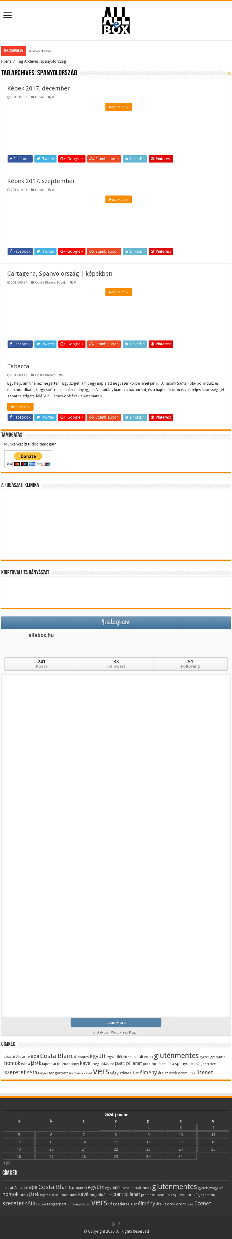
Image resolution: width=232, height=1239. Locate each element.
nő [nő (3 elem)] (112, 1064)
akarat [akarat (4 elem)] (9, 1056)
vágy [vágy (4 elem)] (114, 1072)
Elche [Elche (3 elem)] (127, 1057)
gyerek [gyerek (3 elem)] (204, 1057)
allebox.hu (41, 635)
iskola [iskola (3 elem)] (25, 1064)
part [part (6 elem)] (120, 1063)
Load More (116, 1022)
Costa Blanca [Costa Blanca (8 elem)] (58, 1056)
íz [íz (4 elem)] (166, 1072)
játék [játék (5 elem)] (36, 1063)
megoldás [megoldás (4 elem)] (100, 1063)
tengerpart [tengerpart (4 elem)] (58, 1072)
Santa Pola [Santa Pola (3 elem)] (166, 1064)
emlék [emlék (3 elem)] (148, 1057)
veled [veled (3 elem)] (88, 1073)
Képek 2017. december (38, 88)
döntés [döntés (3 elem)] (83, 1057)
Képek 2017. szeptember (41, 181)
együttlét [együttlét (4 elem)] (114, 1056)
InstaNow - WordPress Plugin (116, 1032)
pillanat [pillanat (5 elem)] (134, 1063)
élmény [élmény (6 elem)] (148, 1072)
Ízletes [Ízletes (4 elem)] (125, 1072)
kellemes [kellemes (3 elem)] (63, 1064)
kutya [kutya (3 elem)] (75, 1064)
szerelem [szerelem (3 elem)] (210, 1064)
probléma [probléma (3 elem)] (150, 1064)
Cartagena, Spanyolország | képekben (59, 273)
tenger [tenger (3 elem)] (43, 1073)
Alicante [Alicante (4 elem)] (23, 1056)
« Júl (6, 1162)
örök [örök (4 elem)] (173, 1072)
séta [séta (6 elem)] (32, 1072)
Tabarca (18, 366)
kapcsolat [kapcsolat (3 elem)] (49, 1064)
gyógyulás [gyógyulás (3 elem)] (217, 1057)
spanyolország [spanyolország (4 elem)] (188, 1063)
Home (6, 61)
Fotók (39, 97)
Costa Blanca (45, 282)
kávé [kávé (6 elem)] (85, 1063)
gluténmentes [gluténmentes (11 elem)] (176, 1055)
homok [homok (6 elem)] (12, 1063)
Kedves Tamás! (41, 51)
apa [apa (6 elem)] (35, 1056)
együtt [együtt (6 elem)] (98, 1056)
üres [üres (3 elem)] (191, 1073)
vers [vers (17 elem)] (101, 1071)
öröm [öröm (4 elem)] (183, 1072)
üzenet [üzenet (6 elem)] (204, 1072)
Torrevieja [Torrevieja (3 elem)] (76, 1073)
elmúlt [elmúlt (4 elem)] (137, 1056)
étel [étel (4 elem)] (161, 1072)
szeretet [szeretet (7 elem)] (15, 1072)
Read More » (118, 107)
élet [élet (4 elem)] (135, 1072)
